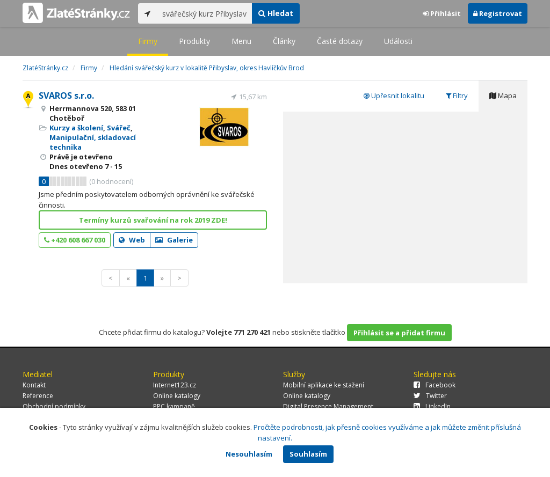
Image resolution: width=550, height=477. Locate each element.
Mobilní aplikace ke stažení (323, 385)
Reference (38, 395)
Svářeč (119, 128)
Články (284, 41)
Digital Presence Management (328, 406)
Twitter (430, 395)
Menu (241, 41)
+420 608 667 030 (74, 240)
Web (132, 240)
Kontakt (34, 385)
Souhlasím (308, 454)
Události (398, 41)
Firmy (147, 41)
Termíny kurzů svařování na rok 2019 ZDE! (153, 220)
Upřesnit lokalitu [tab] (394, 95)
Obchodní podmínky (54, 406)
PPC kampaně (174, 406)
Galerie (174, 240)
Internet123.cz (174, 385)
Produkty (194, 41)
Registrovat (497, 13)
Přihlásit (442, 13)
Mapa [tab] (503, 95)
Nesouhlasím (249, 454)
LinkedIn (432, 406)
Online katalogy (176, 395)
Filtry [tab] (457, 95)
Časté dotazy (340, 41)
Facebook (434, 385)
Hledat (275, 13)
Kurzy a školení (76, 128)
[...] (204, 13)
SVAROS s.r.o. (66, 95)
